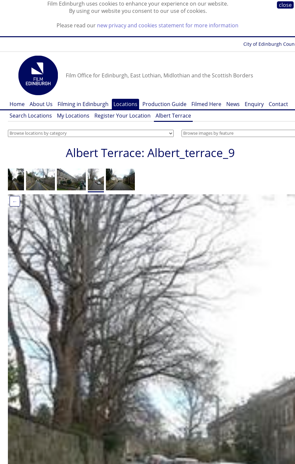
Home (17, 104)
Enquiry (254, 104)
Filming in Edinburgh (83, 104)
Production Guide (164, 104)
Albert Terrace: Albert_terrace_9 (150, 152)
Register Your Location (122, 115)
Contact (278, 104)
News (233, 104)
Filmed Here (206, 104)
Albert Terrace (173, 115)
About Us (41, 104)
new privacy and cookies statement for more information (167, 25)
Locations (125, 104)
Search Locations (31, 115)
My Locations (73, 115)
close (285, 5)
